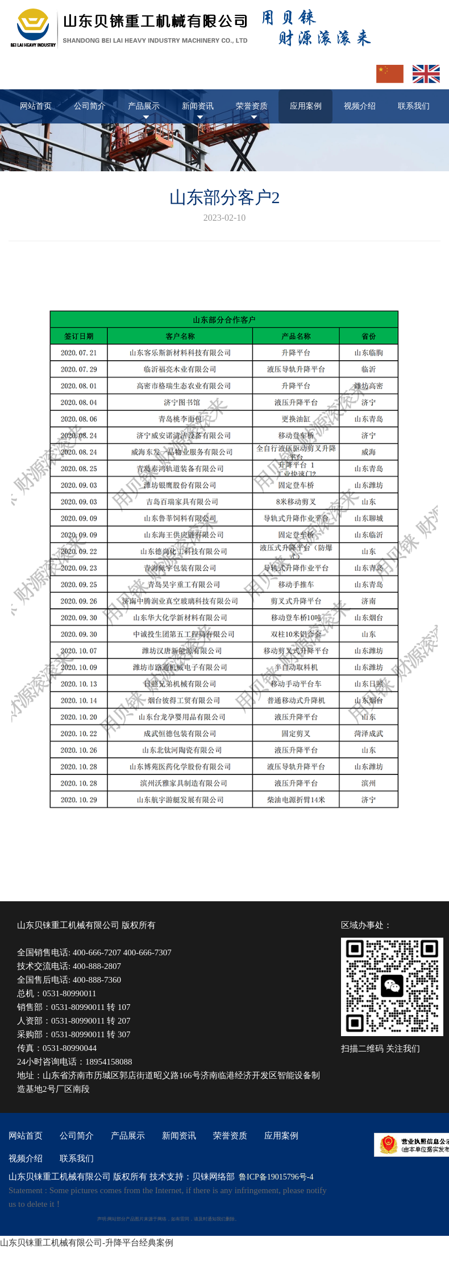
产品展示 (144, 106)
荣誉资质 (252, 106)
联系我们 (414, 106)
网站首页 (36, 106)
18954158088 (108, 1061)
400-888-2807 (97, 966)
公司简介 (90, 106)
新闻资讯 (198, 106)
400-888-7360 (97, 979)
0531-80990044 (70, 1048)
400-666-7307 (147, 952)
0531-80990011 (69, 993)
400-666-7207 (97, 952)
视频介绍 (360, 106)
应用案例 (306, 106)
